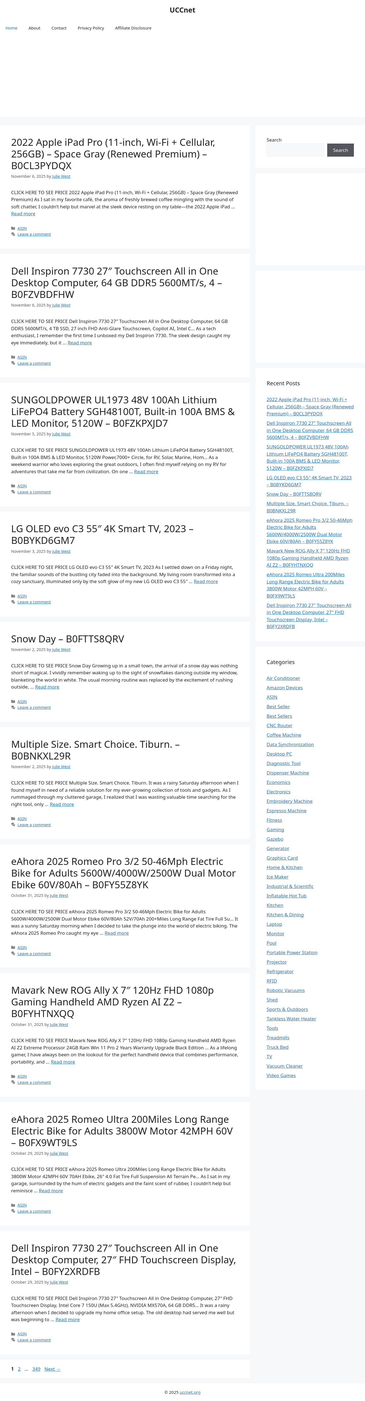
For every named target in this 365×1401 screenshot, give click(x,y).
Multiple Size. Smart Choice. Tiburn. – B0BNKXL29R (95, 750)
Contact (58, 28)
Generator (278, 848)
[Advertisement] (182, 78)
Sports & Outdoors (287, 1009)
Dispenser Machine (288, 772)
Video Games (281, 1075)
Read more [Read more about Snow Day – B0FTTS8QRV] (47, 687)
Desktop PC (279, 754)
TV (269, 1056)
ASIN (22, 228)
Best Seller (278, 706)
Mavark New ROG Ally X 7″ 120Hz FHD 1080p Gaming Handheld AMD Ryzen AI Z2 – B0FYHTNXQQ (112, 1001)
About (35, 28)
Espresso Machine (286, 810)
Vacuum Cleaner (285, 1066)
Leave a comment (34, 234)
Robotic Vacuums (286, 990)
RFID (272, 981)
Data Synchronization (290, 744)
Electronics (278, 791)
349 (37, 1369)
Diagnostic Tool (284, 763)
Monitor (275, 933)
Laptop (274, 924)
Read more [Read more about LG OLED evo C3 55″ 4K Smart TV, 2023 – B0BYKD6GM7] (206, 581)
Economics (278, 782)
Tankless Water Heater (291, 1018)
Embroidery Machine (289, 801)
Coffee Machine (284, 735)
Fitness (274, 820)
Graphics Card (282, 858)
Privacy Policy (91, 28)
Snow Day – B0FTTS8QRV (67, 638)
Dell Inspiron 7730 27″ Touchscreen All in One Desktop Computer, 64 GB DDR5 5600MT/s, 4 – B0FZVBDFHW (116, 282)
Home (12, 28)
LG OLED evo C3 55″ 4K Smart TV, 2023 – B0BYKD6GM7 (102, 534)
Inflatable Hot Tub (287, 895)
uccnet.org (190, 1392)
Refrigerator (280, 971)
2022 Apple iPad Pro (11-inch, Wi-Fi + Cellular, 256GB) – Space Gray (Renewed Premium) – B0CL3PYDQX (113, 153)
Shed (272, 1000)
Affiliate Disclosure (133, 28)
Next (52, 1369)
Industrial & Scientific (290, 886)
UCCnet (182, 9)
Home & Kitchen (284, 867)
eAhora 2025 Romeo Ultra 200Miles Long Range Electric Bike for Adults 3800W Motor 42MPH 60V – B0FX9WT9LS (122, 1131)
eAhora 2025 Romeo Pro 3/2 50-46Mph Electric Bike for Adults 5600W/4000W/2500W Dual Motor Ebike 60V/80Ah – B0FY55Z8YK (123, 873)
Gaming (275, 829)
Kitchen (275, 905)
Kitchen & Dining (285, 914)
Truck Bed (278, 1047)
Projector (277, 962)
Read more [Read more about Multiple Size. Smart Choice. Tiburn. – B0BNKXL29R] (62, 804)
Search (274, 140)
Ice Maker (278, 877)
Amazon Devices (285, 687)
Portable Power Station (292, 952)
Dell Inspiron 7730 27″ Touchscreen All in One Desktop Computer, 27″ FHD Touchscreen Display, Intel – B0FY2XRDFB (123, 1259)
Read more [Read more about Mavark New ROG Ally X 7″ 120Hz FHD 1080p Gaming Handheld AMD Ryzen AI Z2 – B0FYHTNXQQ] (63, 1062)
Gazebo (275, 839)
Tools (272, 1028)
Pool (271, 943)
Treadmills (278, 1037)
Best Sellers (279, 716)
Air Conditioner (283, 678)
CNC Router (279, 725)
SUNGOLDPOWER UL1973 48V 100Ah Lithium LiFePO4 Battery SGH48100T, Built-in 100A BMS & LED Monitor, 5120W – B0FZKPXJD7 (123, 411)
